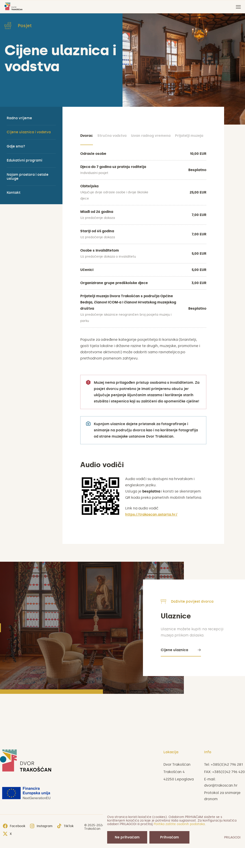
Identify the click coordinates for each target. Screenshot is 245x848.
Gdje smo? (16, 146)
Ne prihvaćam (127, 837)
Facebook (14, 826)
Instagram (41, 826)
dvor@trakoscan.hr (220, 785)
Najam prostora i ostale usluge (27, 176)
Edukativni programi (24, 160)
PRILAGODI (232, 837)
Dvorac (86, 135)
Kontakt (13, 192)
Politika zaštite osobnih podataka (179, 824)
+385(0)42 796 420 (228, 772)
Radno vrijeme (19, 118)
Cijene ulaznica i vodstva (29, 132)
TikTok (65, 826)
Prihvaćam (169, 837)
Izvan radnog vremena (150, 135)
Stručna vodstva (112, 135)
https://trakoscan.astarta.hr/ (151, 514)
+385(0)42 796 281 (227, 764)
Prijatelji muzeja (189, 135)
